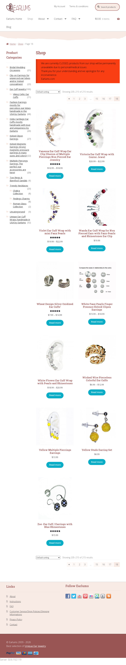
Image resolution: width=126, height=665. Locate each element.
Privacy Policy (16, 619)
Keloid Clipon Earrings (16, 137)
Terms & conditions (79, 6)
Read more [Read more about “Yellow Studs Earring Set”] (97, 462)
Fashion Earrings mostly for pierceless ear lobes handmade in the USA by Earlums (20, 108)
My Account (59, 6)
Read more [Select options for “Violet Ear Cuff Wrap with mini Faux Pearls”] (55, 249)
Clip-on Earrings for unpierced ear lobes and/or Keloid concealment (20, 80)
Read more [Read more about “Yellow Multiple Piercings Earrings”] (55, 464)
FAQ (74, 18)
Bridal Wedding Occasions (17, 69)
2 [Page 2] (79, 98)
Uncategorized (17, 211)
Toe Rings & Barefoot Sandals (18, 179)
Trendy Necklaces (19, 185)
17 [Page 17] (110, 98)
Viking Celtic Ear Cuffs (21, 96)
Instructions (15, 601)
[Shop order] (48, 91)
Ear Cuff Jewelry (18, 89)
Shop (30, 18)
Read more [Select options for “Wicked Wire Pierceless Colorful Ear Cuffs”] (97, 392)
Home (13, 43)
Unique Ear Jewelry (35, 646)
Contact (58, 18)
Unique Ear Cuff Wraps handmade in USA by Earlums (20, 219)
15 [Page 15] (97, 98)
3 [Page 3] (84, 98)
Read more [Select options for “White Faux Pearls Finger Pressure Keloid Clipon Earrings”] (97, 321)
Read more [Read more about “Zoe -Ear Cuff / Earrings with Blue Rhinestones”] (55, 542)
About (41, 18)
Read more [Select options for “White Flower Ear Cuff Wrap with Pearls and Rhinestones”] (55, 395)
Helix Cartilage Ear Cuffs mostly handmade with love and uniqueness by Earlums (20, 124)
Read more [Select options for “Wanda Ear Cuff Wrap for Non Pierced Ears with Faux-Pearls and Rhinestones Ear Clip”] (97, 248)
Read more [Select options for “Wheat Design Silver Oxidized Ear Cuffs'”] (55, 322)
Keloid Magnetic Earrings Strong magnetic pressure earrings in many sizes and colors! (19, 149)
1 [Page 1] (74, 98)
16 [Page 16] (103, 98)
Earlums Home (14, 18)
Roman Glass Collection (19, 205)
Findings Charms (21, 198)
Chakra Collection (18, 192)
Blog (8, 27)
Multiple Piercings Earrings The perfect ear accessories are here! (19, 166)
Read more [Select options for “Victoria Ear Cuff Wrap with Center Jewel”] (97, 169)
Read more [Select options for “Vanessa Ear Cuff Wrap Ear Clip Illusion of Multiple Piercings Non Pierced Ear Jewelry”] (55, 175)
